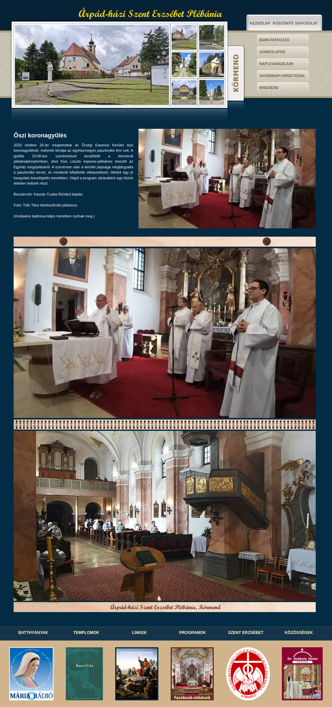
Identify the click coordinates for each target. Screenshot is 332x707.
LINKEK (139, 632)
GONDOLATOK (272, 52)
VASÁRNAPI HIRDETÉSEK (282, 76)
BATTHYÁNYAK (33, 632)
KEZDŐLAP (260, 23)
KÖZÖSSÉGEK (299, 632)
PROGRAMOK (192, 632)
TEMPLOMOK (86, 632)
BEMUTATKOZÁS (274, 40)
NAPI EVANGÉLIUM (276, 64)
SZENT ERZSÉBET (246, 632)
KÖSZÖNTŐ (283, 23)
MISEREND (269, 88)
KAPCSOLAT (306, 23)
